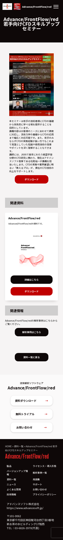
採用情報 (11, 494)
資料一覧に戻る (31, 357)
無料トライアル (31, 414)
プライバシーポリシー (44, 494)
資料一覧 (18, 446)
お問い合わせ (31, 427)
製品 (9, 466)
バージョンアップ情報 (17, 472)
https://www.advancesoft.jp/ (25, 508)
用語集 (36, 479)
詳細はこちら (32, 279)
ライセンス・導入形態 (44, 466)
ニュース (11, 484)
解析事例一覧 (40, 472)
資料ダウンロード (31, 401)
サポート (37, 484)
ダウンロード (32, 179)
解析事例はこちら (31, 332)
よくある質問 (14, 489)
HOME (8, 446)
